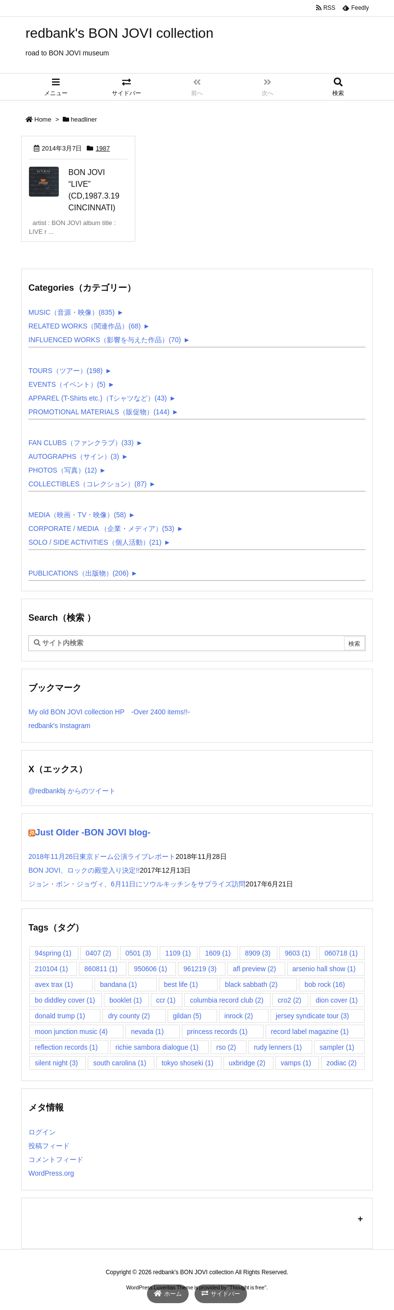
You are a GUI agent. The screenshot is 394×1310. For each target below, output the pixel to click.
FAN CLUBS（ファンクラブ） (81, 443)
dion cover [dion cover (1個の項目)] (337, 1000)
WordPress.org (51, 1173)
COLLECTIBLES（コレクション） (87, 484)
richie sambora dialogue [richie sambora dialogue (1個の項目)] (157, 1047)
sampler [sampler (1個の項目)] (337, 1047)
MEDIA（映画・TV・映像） (77, 515)
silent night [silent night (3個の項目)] (56, 1063)
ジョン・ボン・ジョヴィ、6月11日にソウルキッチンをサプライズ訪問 (137, 884)
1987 (103, 148)
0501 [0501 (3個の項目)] (138, 953)
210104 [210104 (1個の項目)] (51, 969)
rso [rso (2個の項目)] (226, 1047)
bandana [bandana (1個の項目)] (118, 984)
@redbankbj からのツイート (72, 791)
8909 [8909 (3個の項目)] (258, 953)
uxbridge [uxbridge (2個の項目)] (247, 1063)
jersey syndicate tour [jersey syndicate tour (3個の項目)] (312, 1016)
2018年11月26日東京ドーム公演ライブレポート (101, 856)
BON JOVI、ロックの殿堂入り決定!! (84, 870)
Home (42, 119)
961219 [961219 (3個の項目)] (200, 969)
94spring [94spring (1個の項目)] (53, 953)
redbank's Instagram (59, 726)
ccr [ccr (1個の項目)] (166, 1000)
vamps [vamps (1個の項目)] (296, 1063)
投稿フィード (49, 1146)
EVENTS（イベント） (66, 384)
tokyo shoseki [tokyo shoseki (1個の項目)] (188, 1063)
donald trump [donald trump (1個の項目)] (60, 1016)
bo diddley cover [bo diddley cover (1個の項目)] (65, 1000)
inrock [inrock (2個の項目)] (238, 1016)
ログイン (42, 1132)
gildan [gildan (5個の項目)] (187, 1016)
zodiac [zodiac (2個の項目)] (341, 1063)
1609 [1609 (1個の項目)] (217, 953)
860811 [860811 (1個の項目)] (101, 969)
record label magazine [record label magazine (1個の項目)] (310, 1031)
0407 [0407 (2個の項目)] (98, 953)
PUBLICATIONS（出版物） (78, 573)
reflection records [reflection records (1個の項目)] (66, 1047)
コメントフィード (55, 1159)
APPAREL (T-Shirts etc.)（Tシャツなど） (97, 398)
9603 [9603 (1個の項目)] (297, 953)
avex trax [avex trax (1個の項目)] (54, 984)
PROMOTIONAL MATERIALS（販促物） (99, 412)
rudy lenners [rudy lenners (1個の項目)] (278, 1047)
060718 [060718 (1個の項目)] (341, 953)
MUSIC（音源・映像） (71, 312)
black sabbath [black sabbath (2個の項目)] (251, 984)
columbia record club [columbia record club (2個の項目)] (226, 1000)
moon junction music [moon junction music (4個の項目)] (71, 1031)
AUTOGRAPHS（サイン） (73, 456)
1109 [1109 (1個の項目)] (178, 953)
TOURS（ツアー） (65, 371)
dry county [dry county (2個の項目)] (129, 1016)
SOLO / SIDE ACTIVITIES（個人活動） (95, 542)
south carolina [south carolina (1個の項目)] (119, 1063)
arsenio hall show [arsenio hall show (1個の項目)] (324, 969)
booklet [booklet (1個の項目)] (125, 1000)
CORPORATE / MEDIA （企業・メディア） (101, 528)
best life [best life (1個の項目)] (181, 984)
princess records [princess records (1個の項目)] (217, 1031)
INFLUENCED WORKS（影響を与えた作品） (104, 340)
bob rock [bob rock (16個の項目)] (324, 984)
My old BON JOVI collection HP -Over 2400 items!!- (109, 712)
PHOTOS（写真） (62, 470)
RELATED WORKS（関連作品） (84, 326)
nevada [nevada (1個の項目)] (147, 1031)
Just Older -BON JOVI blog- (92, 832)
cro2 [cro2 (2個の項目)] (289, 1000)
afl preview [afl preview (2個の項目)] (254, 969)
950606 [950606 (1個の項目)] (150, 969)
